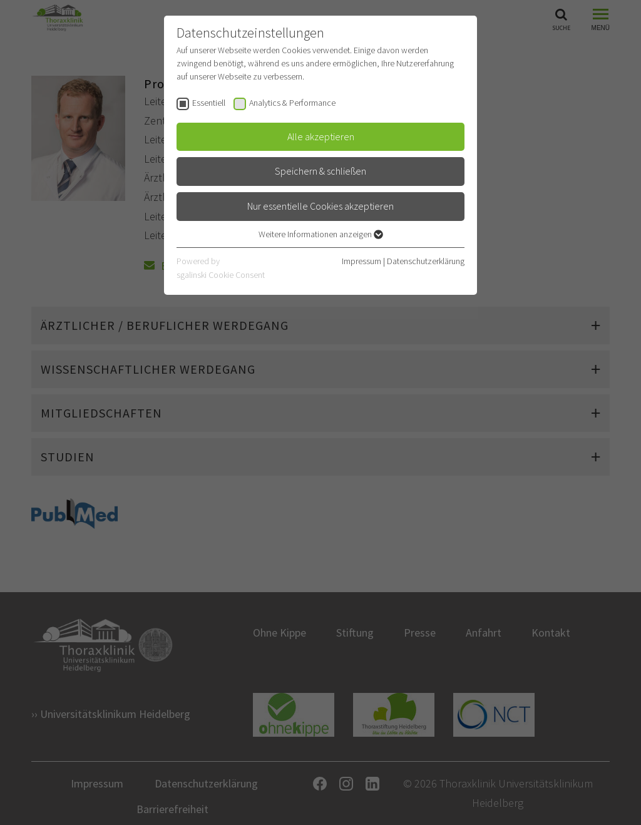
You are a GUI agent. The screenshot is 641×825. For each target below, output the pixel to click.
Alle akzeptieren (320, 136)
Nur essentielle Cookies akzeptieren (320, 206)
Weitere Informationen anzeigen (321, 234)
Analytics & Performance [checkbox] (292, 102)
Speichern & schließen (320, 171)
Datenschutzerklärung (425, 261)
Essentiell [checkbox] (208, 102)
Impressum (361, 261)
